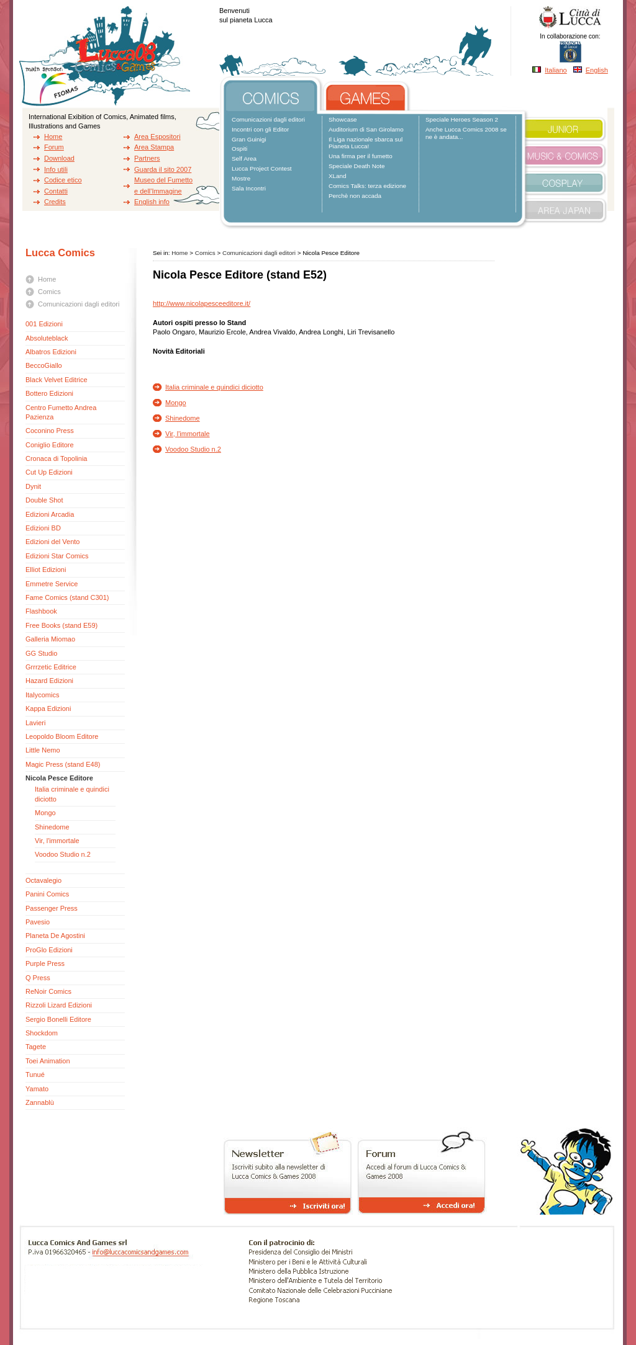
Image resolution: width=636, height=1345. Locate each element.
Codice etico (63, 180)
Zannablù (39, 1102)
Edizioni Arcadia (49, 514)
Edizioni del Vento (52, 541)
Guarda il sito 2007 (162, 169)
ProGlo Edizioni (49, 950)
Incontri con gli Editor (260, 129)
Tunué (35, 1074)
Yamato (36, 1089)
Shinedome (52, 827)
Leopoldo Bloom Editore (61, 736)
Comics (49, 291)
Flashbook (41, 611)
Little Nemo (42, 750)
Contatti (56, 191)
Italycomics (42, 695)
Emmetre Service (51, 584)
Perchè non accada (355, 195)
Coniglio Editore (49, 445)
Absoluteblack (46, 338)
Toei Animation (47, 1061)
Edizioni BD (43, 528)
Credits (55, 201)
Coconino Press (49, 430)
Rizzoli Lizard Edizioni (58, 1005)
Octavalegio (43, 880)
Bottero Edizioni (49, 393)
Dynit (33, 486)
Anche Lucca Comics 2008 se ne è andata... (466, 133)
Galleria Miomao (50, 639)
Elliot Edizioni (45, 569)
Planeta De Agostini (55, 935)
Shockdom (41, 1033)
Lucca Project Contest (262, 168)
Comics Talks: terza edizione (367, 185)
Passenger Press (51, 908)
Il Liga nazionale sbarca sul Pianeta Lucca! (365, 143)
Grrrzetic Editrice (50, 667)
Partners (147, 158)
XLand (338, 175)
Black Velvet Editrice (56, 379)
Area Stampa (154, 147)
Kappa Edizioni (48, 708)
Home (53, 136)
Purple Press (45, 963)
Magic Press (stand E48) (62, 764)
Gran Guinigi (249, 139)
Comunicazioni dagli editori (268, 119)
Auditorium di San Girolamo (366, 129)
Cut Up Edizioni (49, 472)
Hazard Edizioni (49, 680)
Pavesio (37, 922)
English (597, 70)
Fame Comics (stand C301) (67, 597)
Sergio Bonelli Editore (58, 1019)
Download (59, 158)
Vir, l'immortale (57, 840)
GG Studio (41, 653)
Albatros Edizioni (50, 351)
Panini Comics (47, 894)
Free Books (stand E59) (61, 625)
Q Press (37, 977)
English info (152, 201)
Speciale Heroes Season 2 (461, 119)
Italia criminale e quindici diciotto (214, 387)
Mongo (45, 812)
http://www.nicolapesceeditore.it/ (201, 303)
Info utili (56, 169)
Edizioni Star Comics (58, 556)
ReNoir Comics (48, 991)
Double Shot (44, 500)
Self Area (244, 158)
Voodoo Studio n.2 (63, 854)
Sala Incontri (249, 188)
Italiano (555, 70)
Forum (54, 147)
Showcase (343, 119)
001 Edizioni (44, 324)
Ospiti (239, 148)
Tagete (35, 1046)
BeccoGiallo (43, 365)
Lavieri (35, 722)
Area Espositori (157, 136)
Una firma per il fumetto (361, 156)
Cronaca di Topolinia (56, 458)
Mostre (241, 178)
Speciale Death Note (357, 166)
